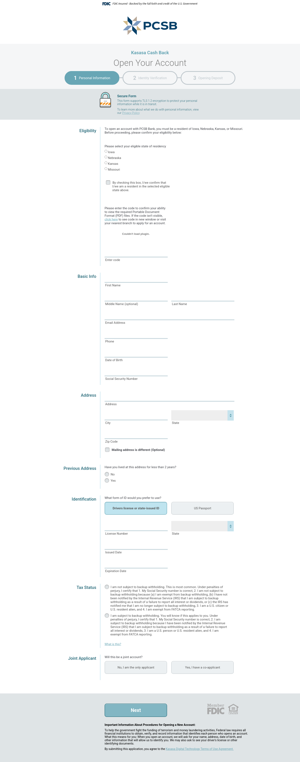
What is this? (113, 644)
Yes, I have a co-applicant (202, 667)
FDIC (215, 709)
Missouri (114, 169)
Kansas (113, 164)
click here (111, 219)
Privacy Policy (131, 112)
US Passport (202, 508)
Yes (113, 481)
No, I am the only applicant (136, 667)
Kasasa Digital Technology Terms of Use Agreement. (200, 749)
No (113, 474)
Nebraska (114, 158)
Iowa (111, 152)
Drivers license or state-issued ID (136, 508)
